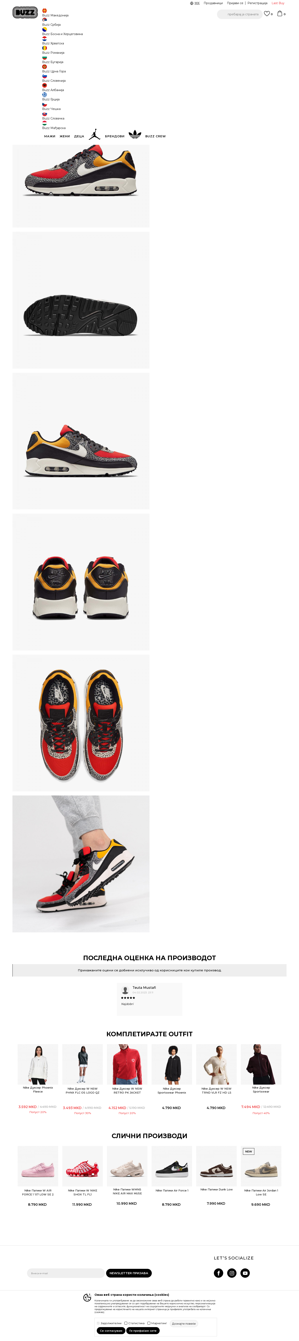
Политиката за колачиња (138, 1279)
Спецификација (211, 135)
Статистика (136, 1323)
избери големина (171, 67)
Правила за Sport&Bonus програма (138, 1255)
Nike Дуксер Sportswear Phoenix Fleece (170, 1029)
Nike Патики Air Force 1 (170, 1124)
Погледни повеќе (160, 26)
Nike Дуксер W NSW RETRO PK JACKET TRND (130, 1029)
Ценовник (132, 27)
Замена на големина (89, 1272)
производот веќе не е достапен (190, 85)
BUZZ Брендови (179, 1252)
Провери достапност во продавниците (211, 148)
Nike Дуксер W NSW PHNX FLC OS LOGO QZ (90, 1029)
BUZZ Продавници (181, 1264)
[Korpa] (281, 15)
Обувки (77, 33)
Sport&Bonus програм (183, 1270)
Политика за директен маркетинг (137, 1271)
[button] (240, 14)
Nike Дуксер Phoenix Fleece (50, 1026)
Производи (61, 33)
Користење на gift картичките (134, 1287)
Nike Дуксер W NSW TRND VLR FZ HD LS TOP (209, 1029)
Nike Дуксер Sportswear (249, 1026)
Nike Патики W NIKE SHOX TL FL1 (90, 1124)
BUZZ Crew (175, 1258)
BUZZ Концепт (178, 1246)
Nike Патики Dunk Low (209, 1123)
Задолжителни (111, 1323)
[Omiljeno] (268, 15)
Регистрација (257, 3)
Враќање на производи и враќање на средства (93, 1264)
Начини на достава (88, 1256)
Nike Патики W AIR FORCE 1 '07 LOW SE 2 (50, 1126)
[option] (149, 27)
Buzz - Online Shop (39, 33)
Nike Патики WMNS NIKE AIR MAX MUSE (129, 1123)
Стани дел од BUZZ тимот (186, 1276)
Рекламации (83, 1278)
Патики (89, 33)
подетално (175, 126)
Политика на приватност (138, 1263)
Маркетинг (159, 1323)
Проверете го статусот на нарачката (46, 1253)
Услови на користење (136, 1246)
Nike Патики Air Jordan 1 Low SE (249, 1124)
